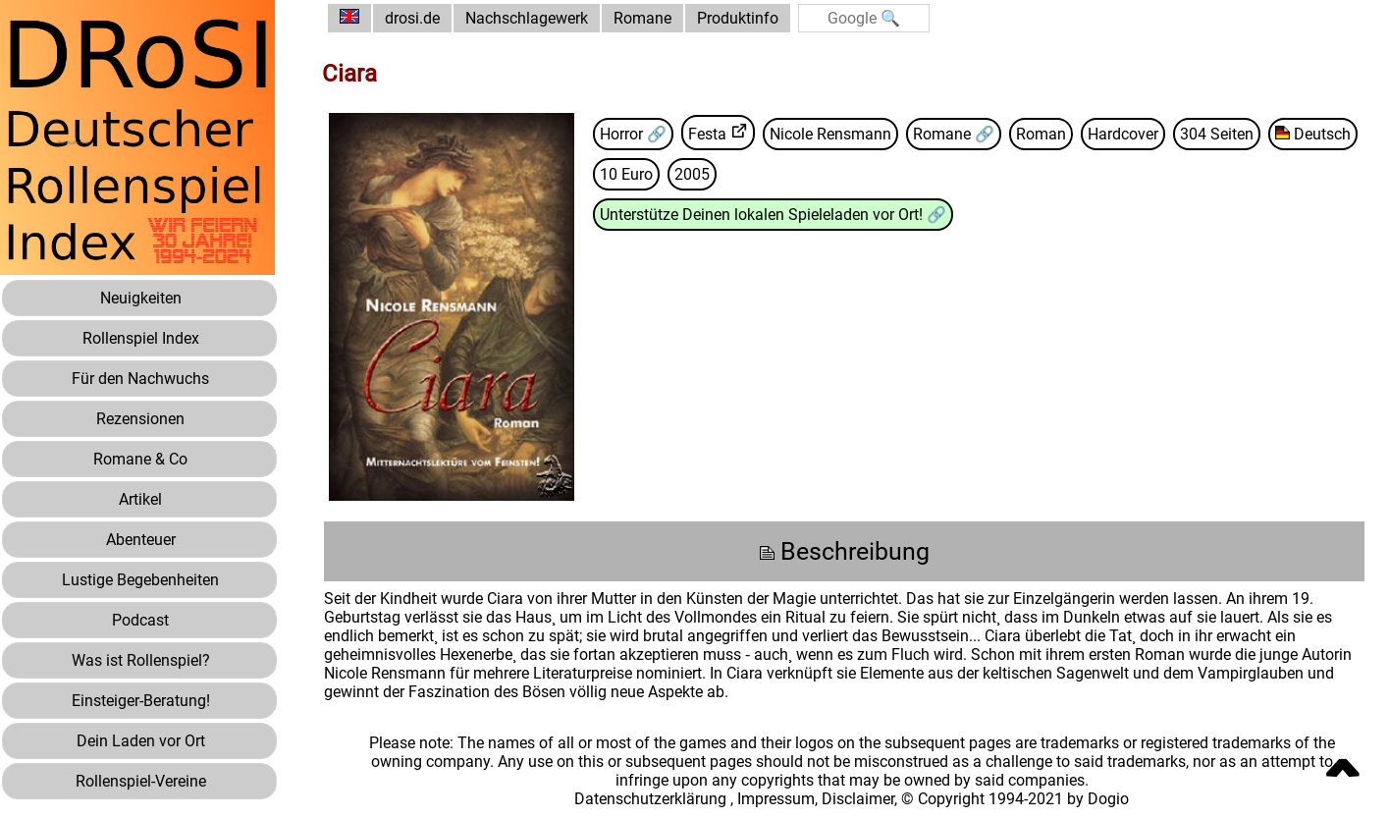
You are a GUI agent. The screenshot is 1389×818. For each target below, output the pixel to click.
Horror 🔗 (633, 134)
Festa (707, 134)
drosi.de (412, 18)
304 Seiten (1217, 134)
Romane (642, 18)
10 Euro (626, 174)
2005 (692, 174)
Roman (1041, 134)
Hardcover (1123, 134)
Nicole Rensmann (830, 134)
